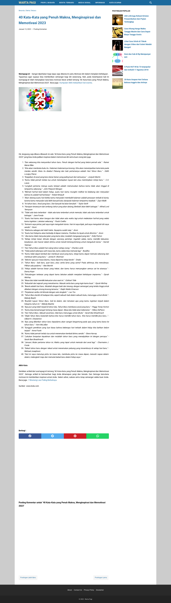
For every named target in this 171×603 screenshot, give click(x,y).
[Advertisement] (64, 52)
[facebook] (30, 436)
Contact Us (78, 590)
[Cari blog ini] (150, 2)
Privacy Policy (89, 590)
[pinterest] (75, 436)
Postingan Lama (101, 577)
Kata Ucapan (115, 3)
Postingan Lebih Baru (28, 577)
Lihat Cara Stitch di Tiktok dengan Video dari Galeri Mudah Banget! (138, 44)
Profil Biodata (48, 3)
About (69, 590)
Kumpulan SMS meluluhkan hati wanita (76, 83)
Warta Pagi (27, 2)
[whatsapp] (97, 436)
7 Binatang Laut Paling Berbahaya (42, 380)
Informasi (100, 3)
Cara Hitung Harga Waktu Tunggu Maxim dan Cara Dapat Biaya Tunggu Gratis (137, 32)
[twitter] (52, 436)
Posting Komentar (40, 29)
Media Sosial (84, 3)
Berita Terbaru (66, 3)
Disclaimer (100, 590)
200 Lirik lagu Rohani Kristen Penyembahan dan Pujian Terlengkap (136, 19)
